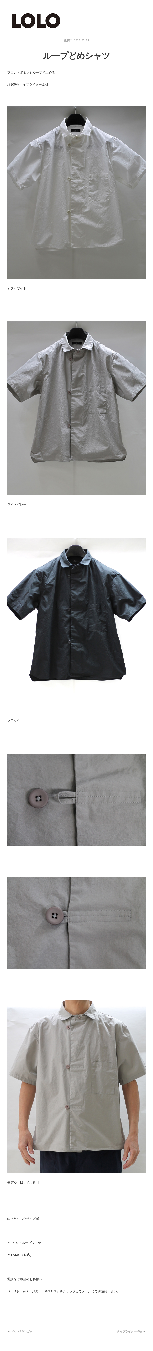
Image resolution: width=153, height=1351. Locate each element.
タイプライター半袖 (129, 1331)
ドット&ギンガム (21, 1331)
